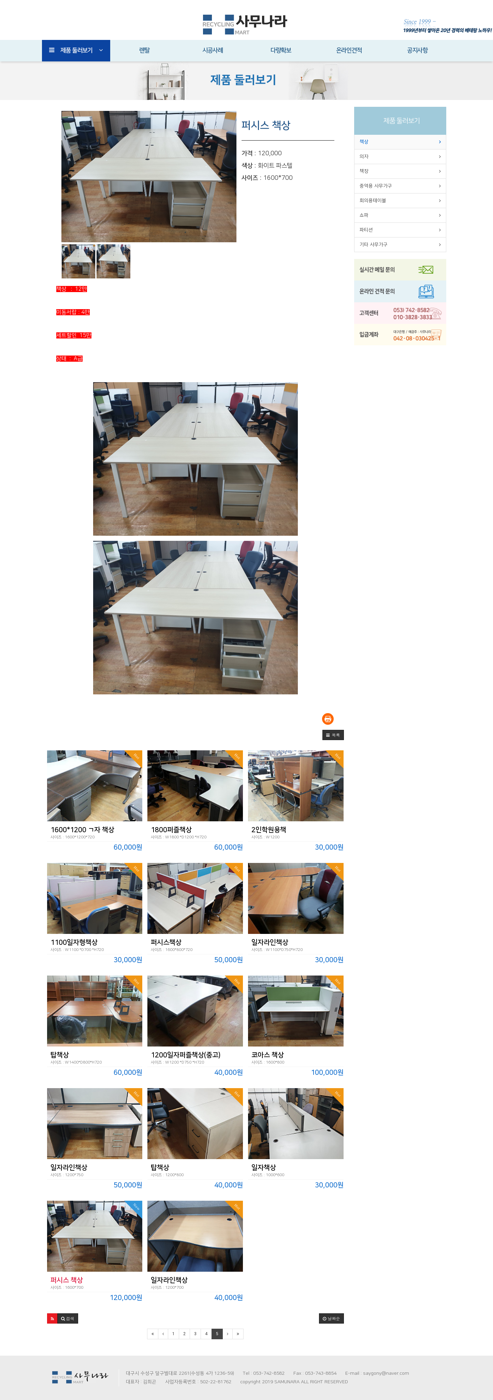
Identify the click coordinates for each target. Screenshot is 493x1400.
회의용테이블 (373, 200)
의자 (364, 156)
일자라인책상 (269, 942)
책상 (364, 142)
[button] (333, 735)
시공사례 (212, 50)
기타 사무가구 (374, 244)
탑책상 (59, 1055)
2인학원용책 (268, 830)
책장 (364, 171)
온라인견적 (349, 50)
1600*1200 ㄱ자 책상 (82, 830)
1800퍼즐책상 (171, 830)
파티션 (366, 230)
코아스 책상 (267, 1055)
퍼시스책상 (166, 942)
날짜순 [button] (331, 1318)
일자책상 (263, 1167)
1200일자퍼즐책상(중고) (185, 1055)
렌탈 (144, 50)
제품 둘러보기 (76, 50)
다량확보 (281, 50)
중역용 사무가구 (376, 186)
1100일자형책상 (74, 942)
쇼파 (364, 215)
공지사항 (417, 50)
